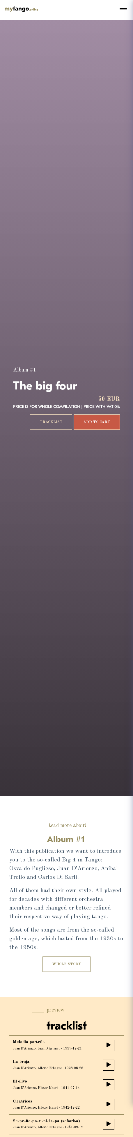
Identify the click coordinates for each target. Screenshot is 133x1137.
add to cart (96, 422)
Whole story (66, 966)
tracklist (51, 422)
